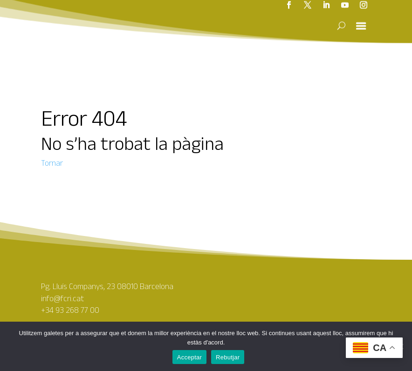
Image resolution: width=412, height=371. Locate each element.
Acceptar (189, 357)
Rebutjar (228, 357)
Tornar (52, 163)
